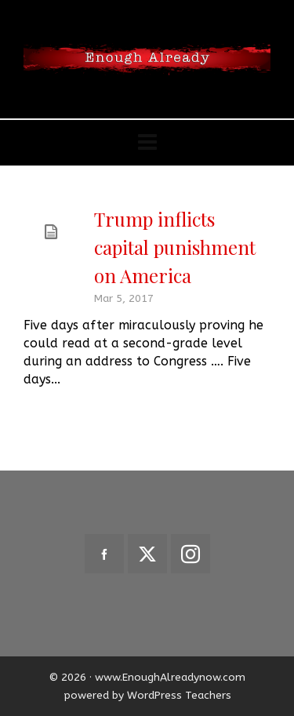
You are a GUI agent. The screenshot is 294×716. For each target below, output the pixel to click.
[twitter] (147, 553)
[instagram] (190, 553)
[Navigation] (147, 142)
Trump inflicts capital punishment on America (175, 247)
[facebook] (104, 553)
